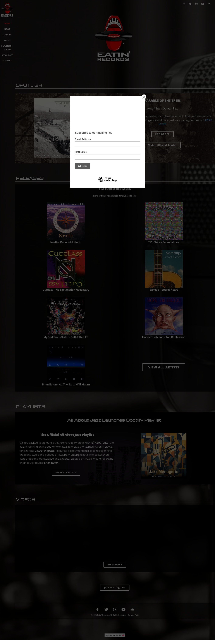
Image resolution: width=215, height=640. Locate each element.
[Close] (144, 96)
